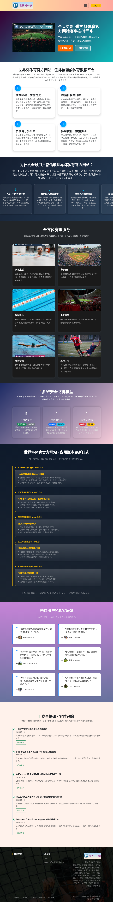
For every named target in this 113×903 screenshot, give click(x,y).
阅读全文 (20, 743)
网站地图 (51, 898)
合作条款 (42, 898)
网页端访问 (83, 48)
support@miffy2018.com (54, 863)
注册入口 (96, 5)
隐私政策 (33, 898)
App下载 (15, 898)
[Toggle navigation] (85, 5)
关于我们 (24, 898)
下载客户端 (65, 48)
